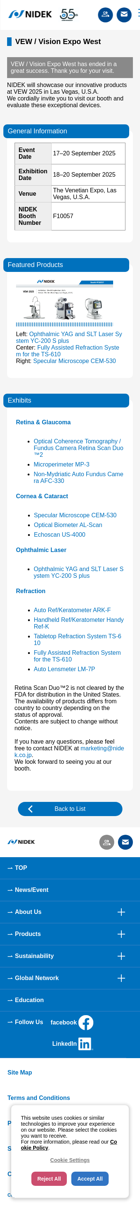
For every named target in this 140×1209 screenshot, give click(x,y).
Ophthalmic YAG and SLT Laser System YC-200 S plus (79, 572)
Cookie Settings (70, 1160)
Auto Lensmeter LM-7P (65, 669)
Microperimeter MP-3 (61, 464)
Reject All (49, 1179)
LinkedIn (72, 1044)
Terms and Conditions (38, 1098)
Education (29, 1000)
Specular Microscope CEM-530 (74, 361)
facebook (72, 1022)
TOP (21, 868)
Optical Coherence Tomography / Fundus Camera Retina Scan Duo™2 (78, 448)
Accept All (90, 1179)
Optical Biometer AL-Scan (68, 525)
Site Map (19, 1072)
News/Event (32, 890)
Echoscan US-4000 (59, 534)
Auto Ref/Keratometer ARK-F (72, 610)
